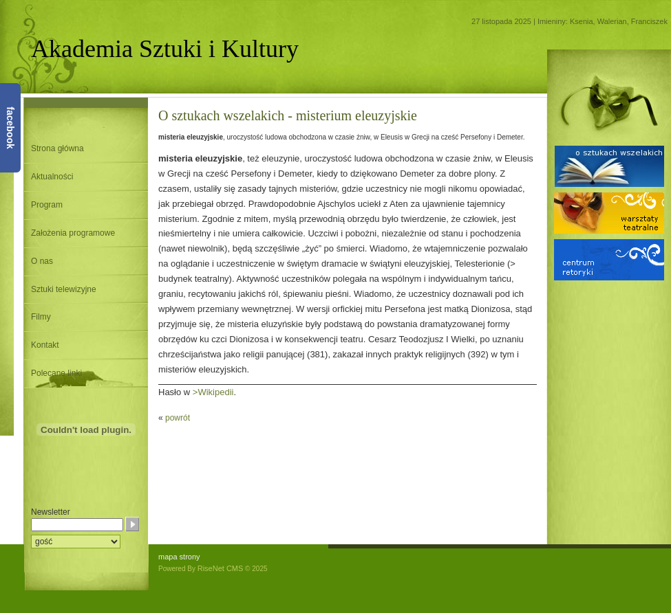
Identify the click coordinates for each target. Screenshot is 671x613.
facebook (10, 127)
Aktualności (52, 176)
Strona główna (57, 148)
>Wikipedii (213, 392)
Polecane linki (56, 373)
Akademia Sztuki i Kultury (165, 49)
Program (47, 205)
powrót (177, 418)
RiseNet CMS (221, 568)
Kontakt (45, 345)
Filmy (41, 317)
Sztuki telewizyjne (63, 289)
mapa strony (179, 557)
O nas (42, 261)
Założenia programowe (73, 233)
